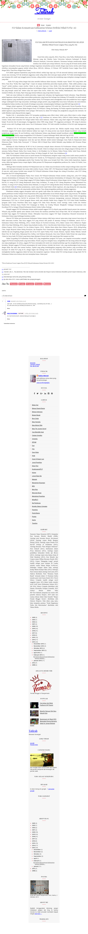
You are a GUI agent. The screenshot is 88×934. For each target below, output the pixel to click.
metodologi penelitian (38, 505)
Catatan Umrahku (37, 444)
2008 (33, 673)
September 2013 (39, 659)
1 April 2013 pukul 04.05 (34, 322)
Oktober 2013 (38, 656)
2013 (33, 650)
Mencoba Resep (36, 501)
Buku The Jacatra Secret (39, 437)
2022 (33, 630)
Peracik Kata (34, 753)
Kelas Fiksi (35, 474)
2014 (33, 648)
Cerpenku (35, 447)
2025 (33, 626)
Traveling (34, 532)
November (37, 860)
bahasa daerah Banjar (38, 417)
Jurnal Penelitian (37, 471)
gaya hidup (35, 461)
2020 (33, 635)
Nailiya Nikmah (15, 322)
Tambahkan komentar (9, 332)
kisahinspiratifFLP (37, 478)
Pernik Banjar (36, 522)
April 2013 (37, 661)
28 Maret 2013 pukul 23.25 (21, 309)
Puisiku (34, 525)
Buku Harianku (36, 430)
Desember (37, 858)
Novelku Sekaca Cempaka (39, 515)
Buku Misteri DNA (37, 434)
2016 (33, 644)
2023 (33, 628)
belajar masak (36, 424)
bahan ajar (35, 413)
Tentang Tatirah (35, 373)
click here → (38, 922)
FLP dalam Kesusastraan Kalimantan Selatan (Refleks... (43, 666)
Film (33, 457)
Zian (11, 309)
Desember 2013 (39, 652)
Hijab (33, 464)
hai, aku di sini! (34, 374)
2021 (33, 632)
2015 (33, 646)
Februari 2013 (38, 663)
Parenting (35, 518)
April (35, 867)
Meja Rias (35, 498)
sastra (34, 528)
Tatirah (44, 17)
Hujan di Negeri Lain (38, 467)
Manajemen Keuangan (38, 491)
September (38, 865)
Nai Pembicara (36, 511)
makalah (34, 488)
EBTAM (34, 451)
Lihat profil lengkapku (43, 391)
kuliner (34, 481)
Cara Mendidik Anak (38, 441)
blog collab (35, 427)
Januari (36, 875)
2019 (33, 637)
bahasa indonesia (37, 420)
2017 (33, 641)
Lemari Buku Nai (37, 484)
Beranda (32, 371)
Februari (37, 869)
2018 (33, 639)
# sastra (48, 33)
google (32, 751)
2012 (33, 671)
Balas (11, 317)
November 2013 (39, 654)
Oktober (37, 862)
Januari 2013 (38, 669)
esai (33, 454)
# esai (42, 33)
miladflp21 (35, 508)
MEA (33, 495)
